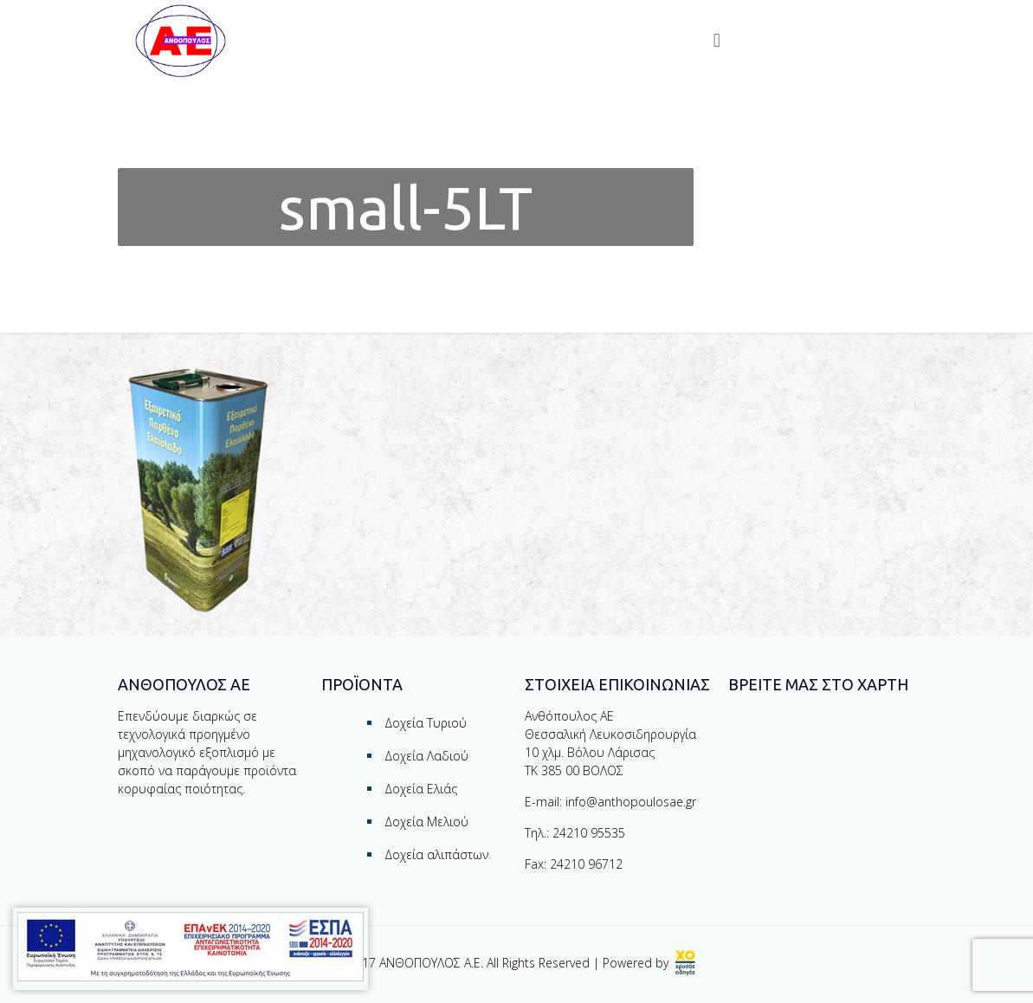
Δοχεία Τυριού (425, 723)
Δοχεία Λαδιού (426, 755)
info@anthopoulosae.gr (630, 801)
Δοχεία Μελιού (426, 821)
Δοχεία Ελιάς (420, 788)
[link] (686, 962)
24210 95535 (588, 833)
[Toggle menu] (717, 40)
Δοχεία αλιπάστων (436, 854)
